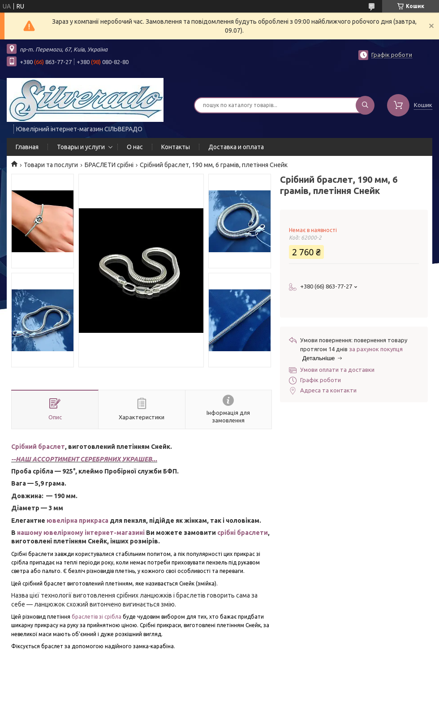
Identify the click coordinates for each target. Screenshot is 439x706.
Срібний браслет (38, 446)
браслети (252, 532)
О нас (135, 147)
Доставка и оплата (236, 147)
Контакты (175, 147)
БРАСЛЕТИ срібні (109, 164)
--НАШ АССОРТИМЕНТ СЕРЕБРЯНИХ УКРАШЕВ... (84, 459)
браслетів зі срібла (96, 617)
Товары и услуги (81, 147)
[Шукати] (365, 105)
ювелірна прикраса (77, 520)
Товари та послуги (51, 164)
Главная (27, 147)
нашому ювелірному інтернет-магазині (81, 532)
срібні (227, 532)
